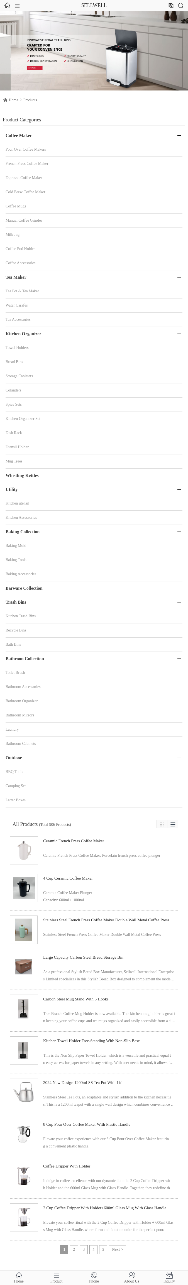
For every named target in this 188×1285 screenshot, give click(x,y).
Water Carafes (17, 305)
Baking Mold (16, 546)
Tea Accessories (18, 319)
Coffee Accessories (20, 263)
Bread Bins (14, 362)
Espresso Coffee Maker (24, 178)
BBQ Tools (14, 772)
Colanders (13, 390)
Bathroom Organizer (22, 701)
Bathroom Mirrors (20, 715)
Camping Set (16, 786)
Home (13, 100)
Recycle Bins (16, 630)
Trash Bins (16, 602)
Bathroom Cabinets (21, 743)
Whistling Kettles (22, 475)
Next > (117, 1249)
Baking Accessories (21, 574)
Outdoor (14, 757)
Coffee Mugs (16, 206)
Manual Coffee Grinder (24, 220)
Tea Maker (16, 277)
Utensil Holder (17, 447)
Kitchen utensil (17, 503)
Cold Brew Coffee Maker (25, 192)
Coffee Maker (19, 135)
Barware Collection (24, 588)
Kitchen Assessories (21, 517)
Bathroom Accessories (23, 687)
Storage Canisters (19, 376)
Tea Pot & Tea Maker (22, 291)
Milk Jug (12, 234)
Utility (12, 489)
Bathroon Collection (25, 658)
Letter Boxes (16, 800)
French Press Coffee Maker (27, 163)
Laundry (12, 729)
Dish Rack (14, 433)
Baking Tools (16, 560)
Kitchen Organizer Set (23, 419)
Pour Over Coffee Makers (26, 149)
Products (30, 100)
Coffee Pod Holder (20, 249)
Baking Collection (23, 531)
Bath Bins (13, 644)
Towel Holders (17, 348)
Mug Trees (14, 461)
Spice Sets (14, 404)
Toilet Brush (15, 672)
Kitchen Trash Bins (21, 616)
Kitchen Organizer (23, 333)
